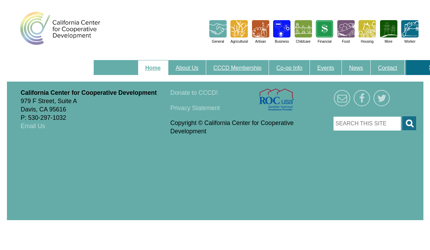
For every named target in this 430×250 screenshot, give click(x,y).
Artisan (260, 41)
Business (282, 41)
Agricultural (239, 41)
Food (346, 41)
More (389, 41)
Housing (367, 41)
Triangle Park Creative (76, 224)
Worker (409, 41)
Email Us (33, 126)
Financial (324, 41)
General (218, 41)
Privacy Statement (195, 108)
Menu (103, 64)
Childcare (303, 41)
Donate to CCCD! (194, 92)
